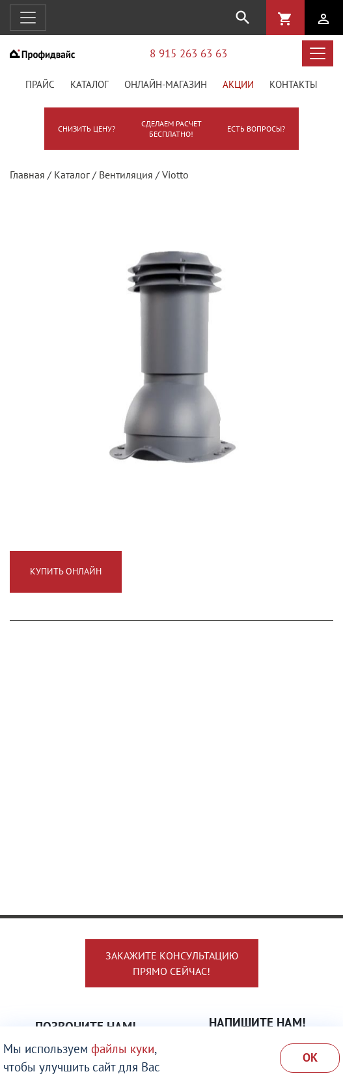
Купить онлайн (66, 571)
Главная (27, 174)
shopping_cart (285, 19)
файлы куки (122, 1048)
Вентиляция (126, 174)
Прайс (40, 84)
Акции (238, 84)
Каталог (89, 84)
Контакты (293, 84)
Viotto (175, 174)
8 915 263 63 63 (188, 53)
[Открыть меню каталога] (317, 53)
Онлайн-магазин (165, 84)
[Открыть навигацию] (28, 18)
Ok (310, 1057)
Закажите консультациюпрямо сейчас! (171, 963)
